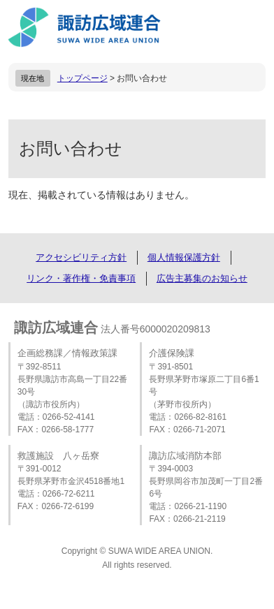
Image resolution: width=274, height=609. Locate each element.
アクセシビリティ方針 (81, 257)
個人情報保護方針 (183, 257)
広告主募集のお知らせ (202, 278)
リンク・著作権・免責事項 (81, 278)
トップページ (82, 78)
